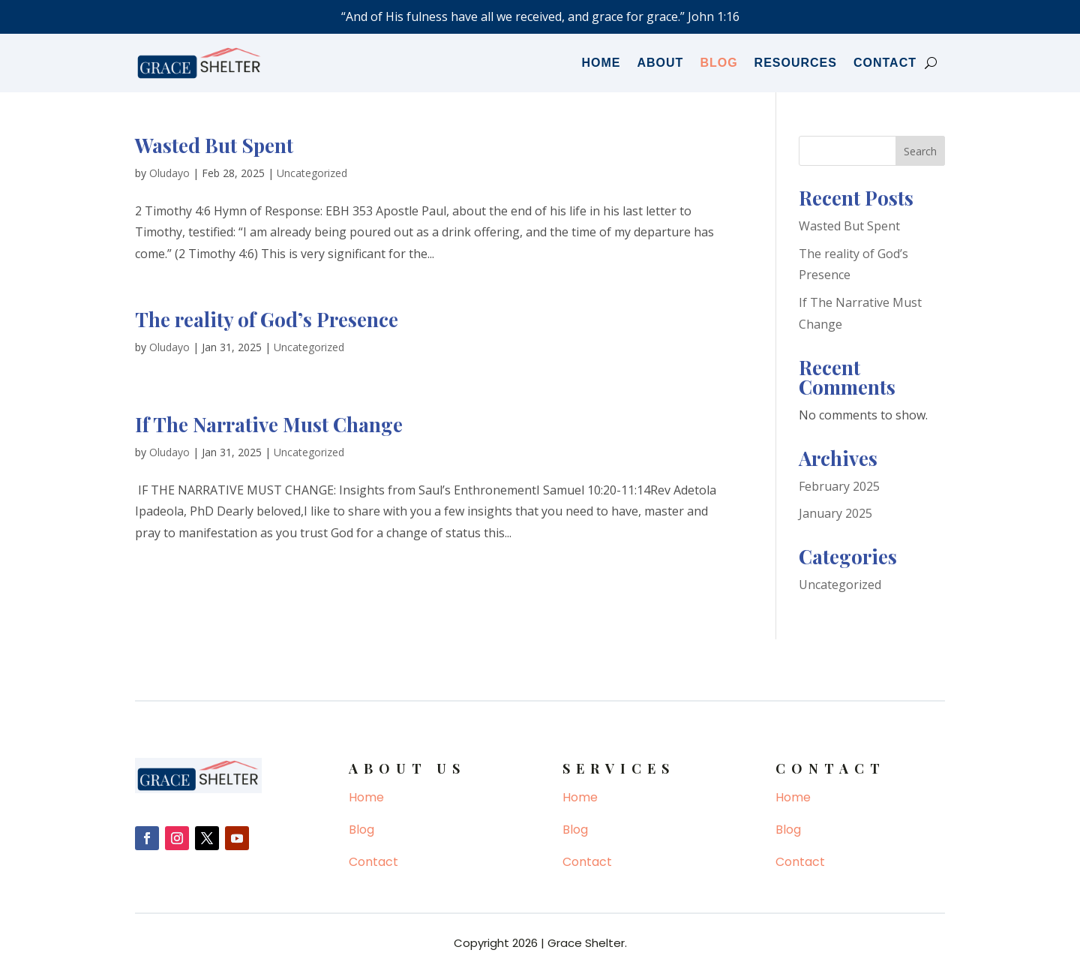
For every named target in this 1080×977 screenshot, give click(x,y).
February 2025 (839, 486)
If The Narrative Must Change (269, 424)
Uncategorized (312, 173)
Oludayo (169, 173)
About (661, 62)
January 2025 (835, 513)
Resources (795, 62)
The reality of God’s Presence (266, 319)
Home (601, 62)
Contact (885, 62)
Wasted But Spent (214, 145)
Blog (718, 62)
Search (920, 151)
